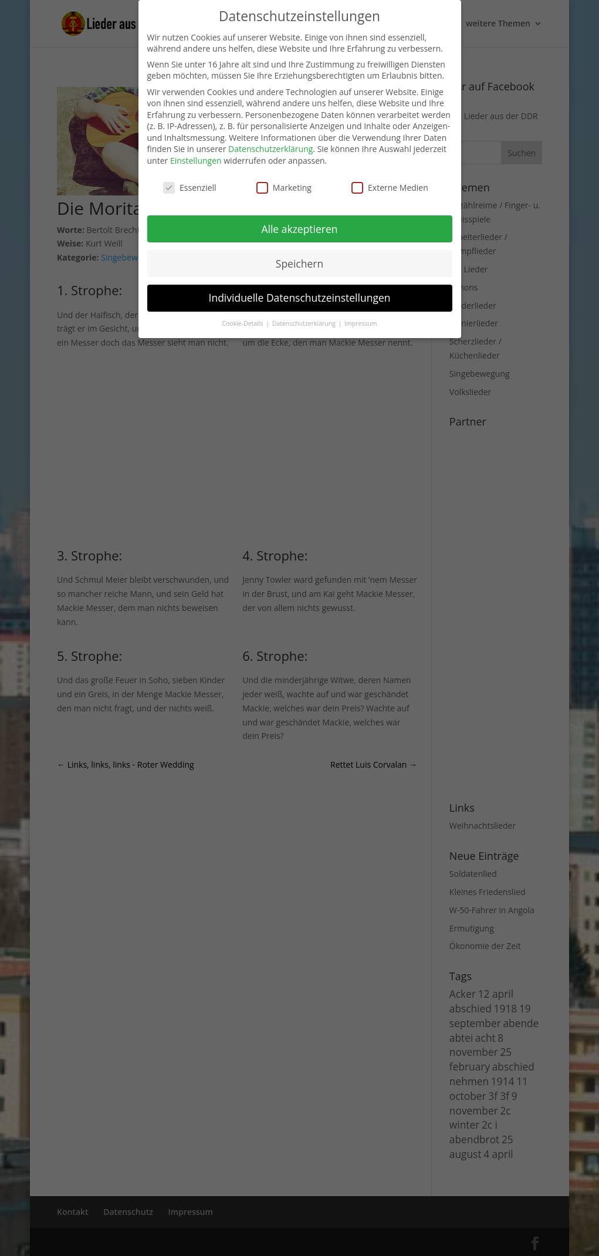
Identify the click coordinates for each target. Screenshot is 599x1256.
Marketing (284, 187)
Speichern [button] (299, 263)
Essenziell (189, 187)
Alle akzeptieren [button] (299, 229)
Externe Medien (389, 187)
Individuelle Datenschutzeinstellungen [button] (300, 298)
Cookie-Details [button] (243, 323)
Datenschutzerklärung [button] (304, 323)
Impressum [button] (360, 323)
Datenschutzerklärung (270, 148)
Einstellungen (196, 160)
